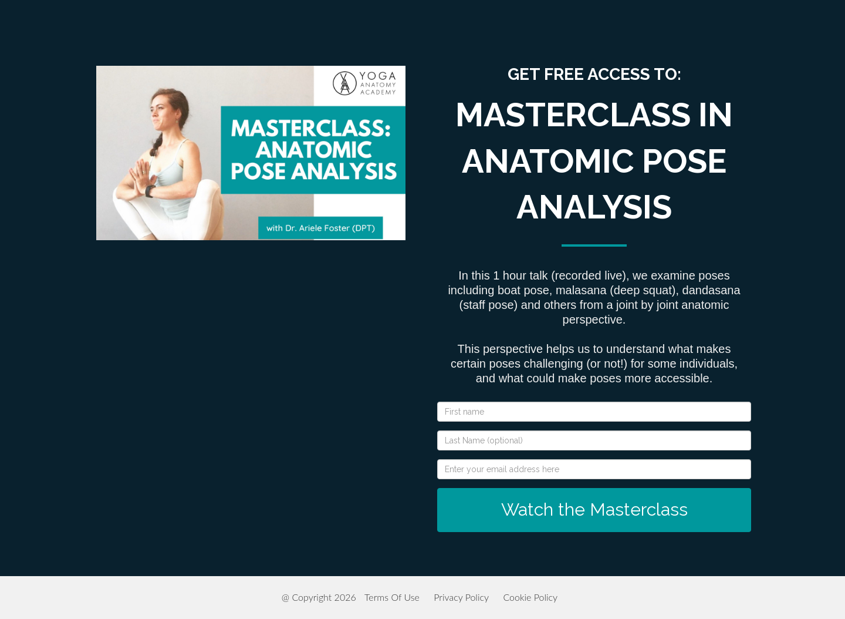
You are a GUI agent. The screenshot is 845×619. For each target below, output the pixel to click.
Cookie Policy (530, 597)
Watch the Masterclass (594, 509)
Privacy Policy (461, 597)
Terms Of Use (392, 597)
